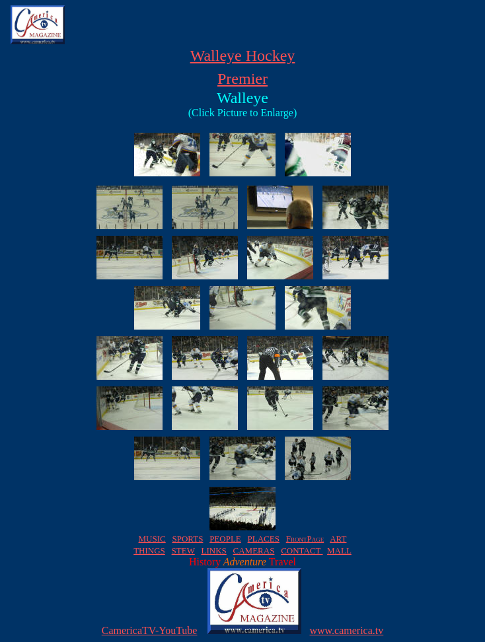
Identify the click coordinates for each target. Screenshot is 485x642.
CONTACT (301, 550)
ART (338, 539)
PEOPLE (225, 539)
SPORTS (187, 539)
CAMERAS (254, 550)
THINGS (149, 550)
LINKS (213, 550)
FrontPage (305, 539)
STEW (183, 550)
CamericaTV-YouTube (150, 630)
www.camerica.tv (346, 630)
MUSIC (152, 539)
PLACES (264, 539)
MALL (339, 550)
